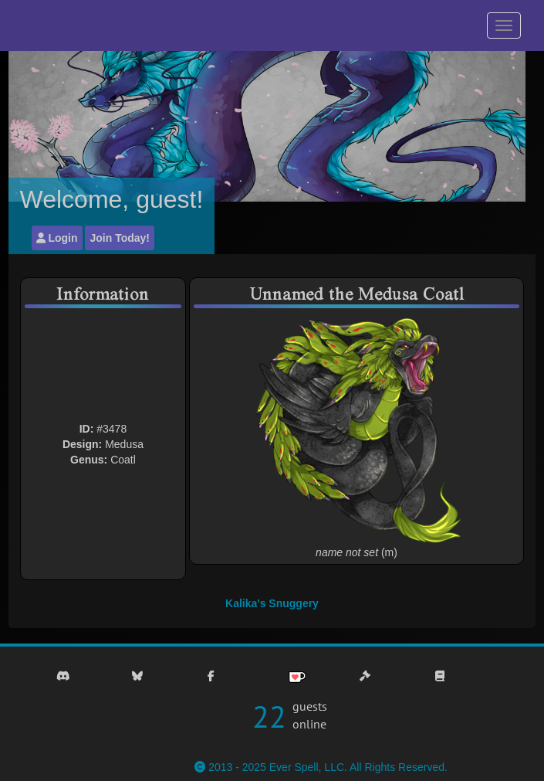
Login (57, 238)
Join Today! (120, 238)
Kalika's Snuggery (272, 603)
